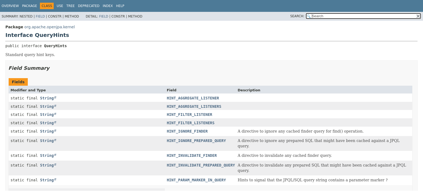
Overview (10, 6)
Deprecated (89, 6)
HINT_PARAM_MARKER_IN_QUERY (196, 180)
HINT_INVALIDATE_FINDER (192, 155)
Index (108, 6)
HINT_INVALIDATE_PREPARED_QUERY (201, 165)
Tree (70, 6)
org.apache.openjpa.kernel (49, 27)
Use (60, 6)
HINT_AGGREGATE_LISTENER (193, 98)
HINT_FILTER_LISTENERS (190, 123)
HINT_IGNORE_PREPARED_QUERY (196, 140)
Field (40, 16)
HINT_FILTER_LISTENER (189, 114)
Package (29, 6)
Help (120, 6)
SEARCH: (297, 16)
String (47, 98)
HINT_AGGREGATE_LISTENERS (194, 106)
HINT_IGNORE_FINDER (187, 131)
